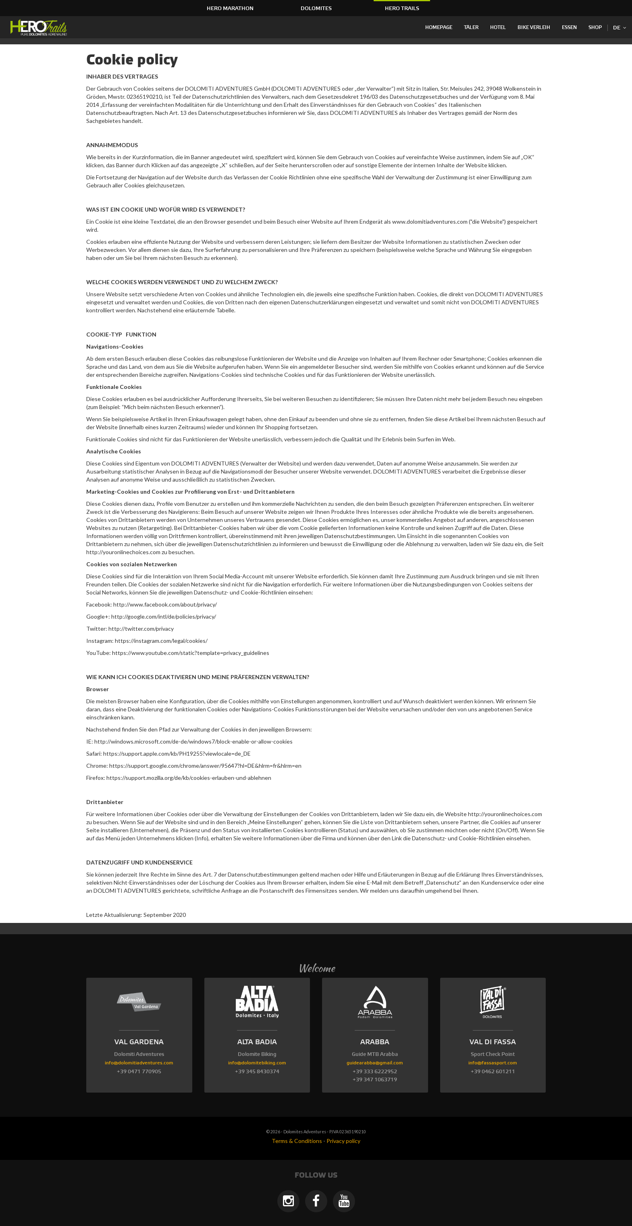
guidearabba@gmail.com (375, 1063)
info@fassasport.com (492, 1063)
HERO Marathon (230, 8)
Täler (471, 28)
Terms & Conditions (297, 1140)
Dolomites (316, 8)
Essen (569, 28)
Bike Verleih (534, 28)
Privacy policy (343, 1140)
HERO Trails (402, 8)
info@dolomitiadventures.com (139, 1063)
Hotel (498, 28)
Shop (595, 28)
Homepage (438, 28)
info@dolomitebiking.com (257, 1063)
